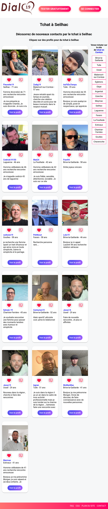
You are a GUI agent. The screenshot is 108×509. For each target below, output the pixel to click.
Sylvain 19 (8, 310)
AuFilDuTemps (70, 84)
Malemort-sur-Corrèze (99, 75)
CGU (78, 506)
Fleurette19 (8, 84)
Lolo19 (66, 235)
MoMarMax (68, 385)
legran (36, 385)
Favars (99, 115)
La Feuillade (99, 120)
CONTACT (101, 506)
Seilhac (99, 106)
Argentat (99, 91)
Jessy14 (67, 310)
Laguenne (98, 110)
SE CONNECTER (90, 8)
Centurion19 (39, 310)
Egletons (99, 82)
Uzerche (99, 96)
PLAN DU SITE (88, 506)
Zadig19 (37, 84)
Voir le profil (15, 112)
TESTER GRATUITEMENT (55, 8)
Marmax (7, 460)
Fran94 (66, 160)
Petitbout (37, 235)
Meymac (99, 101)
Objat (98, 86)
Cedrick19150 (9, 160)
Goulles (99, 137)
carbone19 (8, 235)
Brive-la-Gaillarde (99, 59)
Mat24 (36, 160)
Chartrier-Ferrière (99, 130)
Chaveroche (99, 141)
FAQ (72, 506)
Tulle (99, 65)
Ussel (99, 70)
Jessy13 (7, 385)
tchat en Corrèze (99, 51)
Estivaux (99, 125)
